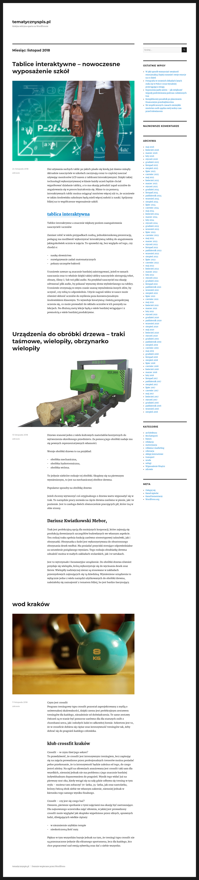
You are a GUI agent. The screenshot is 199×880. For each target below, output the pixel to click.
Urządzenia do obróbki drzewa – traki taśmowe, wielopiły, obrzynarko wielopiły (68, 341)
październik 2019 (153, 342)
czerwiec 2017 (152, 390)
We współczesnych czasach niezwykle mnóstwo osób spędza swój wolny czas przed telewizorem (164, 108)
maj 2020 (150, 329)
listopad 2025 (152, 165)
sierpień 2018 (152, 360)
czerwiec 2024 (152, 208)
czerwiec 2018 (152, 366)
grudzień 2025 (152, 162)
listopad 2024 (152, 192)
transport (150, 457)
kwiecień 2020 (152, 333)
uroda (148, 460)
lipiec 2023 (150, 232)
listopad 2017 (152, 378)
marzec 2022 (151, 272)
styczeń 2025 (152, 186)
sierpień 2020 (152, 326)
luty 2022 (150, 275)
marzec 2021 (151, 308)
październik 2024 (153, 195)
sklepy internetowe (154, 454)
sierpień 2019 (152, 345)
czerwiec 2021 (152, 299)
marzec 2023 (151, 241)
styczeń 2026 (152, 159)
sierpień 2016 (152, 412)
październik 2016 (153, 406)
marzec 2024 (151, 217)
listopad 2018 (152, 357)
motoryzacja (151, 445)
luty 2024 (150, 220)
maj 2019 (150, 351)
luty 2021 (150, 311)
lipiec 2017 (150, 387)
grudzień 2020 (152, 317)
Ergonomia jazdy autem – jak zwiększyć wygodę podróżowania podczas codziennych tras (166, 93)
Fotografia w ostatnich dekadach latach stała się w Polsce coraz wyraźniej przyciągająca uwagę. (164, 84)
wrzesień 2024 (152, 199)
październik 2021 (153, 287)
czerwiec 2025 (152, 174)
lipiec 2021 (150, 296)
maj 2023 (150, 238)
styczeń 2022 (152, 278)
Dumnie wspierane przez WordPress (48, 866)
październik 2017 (153, 381)
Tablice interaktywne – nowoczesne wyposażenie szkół (66, 67)
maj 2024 (150, 211)
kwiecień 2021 (152, 305)
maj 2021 (150, 302)
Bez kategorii (152, 436)
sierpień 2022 (152, 256)
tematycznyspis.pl (31, 21)
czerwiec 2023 (152, 235)
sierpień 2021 (152, 293)
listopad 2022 (152, 247)
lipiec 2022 (151, 259)
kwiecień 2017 (152, 396)
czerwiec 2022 (152, 262)
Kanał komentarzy (154, 496)
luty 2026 (150, 156)
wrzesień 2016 (152, 409)
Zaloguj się (151, 490)
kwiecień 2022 (152, 269)
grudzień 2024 (152, 189)
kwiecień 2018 (152, 369)
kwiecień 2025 (152, 180)
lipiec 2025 (151, 171)
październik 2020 (153, 320)
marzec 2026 (152, 153)
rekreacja (150, 451)
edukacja (150, 442)
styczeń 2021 (151, 314)
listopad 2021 (152, 284)
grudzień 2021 (152, 281)
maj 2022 (150, 266)
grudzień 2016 (152, 403)
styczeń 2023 (152, 244)
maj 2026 (150, 147)
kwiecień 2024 (152, 214)
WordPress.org (152, 499)
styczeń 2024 (152, 223)
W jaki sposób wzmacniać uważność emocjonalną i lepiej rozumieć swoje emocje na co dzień (166, 74)
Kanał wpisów (152, 493)
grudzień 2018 (152, 354)
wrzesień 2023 (152, 229)
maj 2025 (150, 177)
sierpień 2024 (152, 202)
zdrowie (16, 173)
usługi (148, 463)
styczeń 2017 (151, 400)
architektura (151, 433)
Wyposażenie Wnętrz (155, 466)
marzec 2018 (151, 372)
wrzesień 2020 (152, 323)
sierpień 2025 (152, 168)
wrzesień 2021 (152, 290)
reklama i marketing (155, 448)
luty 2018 (150, 375)
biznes (149, 439)
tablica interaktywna (68, 214)
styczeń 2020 (152, 336)
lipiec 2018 (150, 363)
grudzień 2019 (152, 339)
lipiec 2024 (151, 205)
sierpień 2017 (152, 384)
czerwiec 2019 (152, 348)
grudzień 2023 (152, 226)
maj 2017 (150, 393)
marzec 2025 (151, 183)
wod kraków (31, 604)
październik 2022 (153, 250)
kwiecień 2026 (152, 150)
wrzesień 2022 (152, 253)
